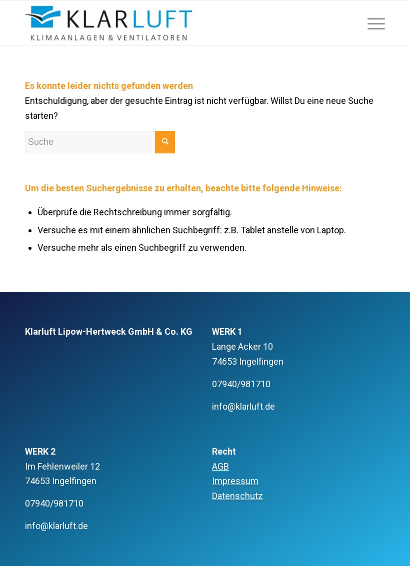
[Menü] (371, 22)
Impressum (235, 481)
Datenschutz (237, 496)
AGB (220, 466)
